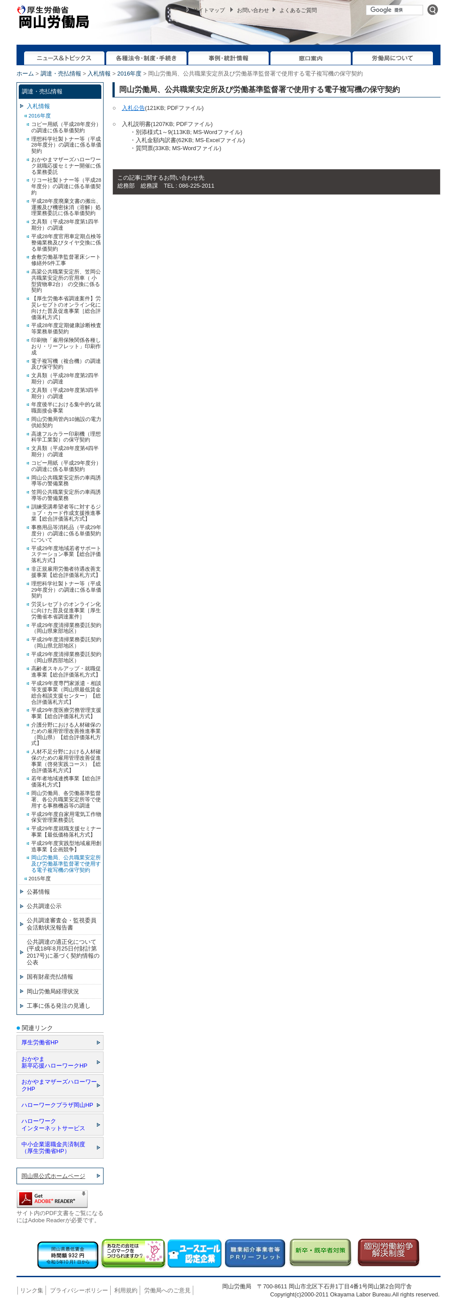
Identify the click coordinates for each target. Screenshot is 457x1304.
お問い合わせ (253, 10)
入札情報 (99, 73)
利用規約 (125, 1290)
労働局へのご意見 (167, 1290)
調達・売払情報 (61, 73)
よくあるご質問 (298, 10)
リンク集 (31, 1290)
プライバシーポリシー (79, 1290)
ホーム (25, 73)
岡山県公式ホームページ (53, 1176)
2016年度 (129, 73)
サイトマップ (209, 10)
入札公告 (133, 108)
